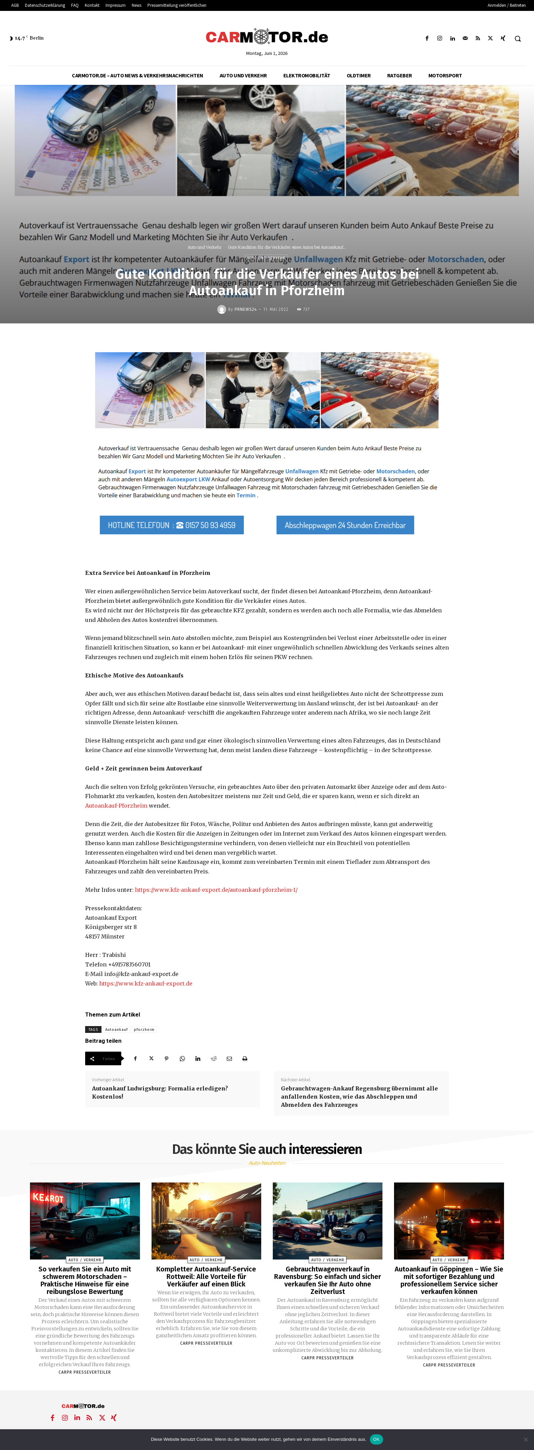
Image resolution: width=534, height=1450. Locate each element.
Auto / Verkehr (84, 1260)
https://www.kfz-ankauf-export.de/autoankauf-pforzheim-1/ (216, 889)
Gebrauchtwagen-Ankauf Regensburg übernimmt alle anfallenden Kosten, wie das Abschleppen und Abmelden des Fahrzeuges (359, 1096)
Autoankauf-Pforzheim (116, 805)
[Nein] (525, 1439)
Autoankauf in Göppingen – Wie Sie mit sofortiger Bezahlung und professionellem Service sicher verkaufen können (449, 1280)
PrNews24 (246, 309)
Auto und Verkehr (205, 247)
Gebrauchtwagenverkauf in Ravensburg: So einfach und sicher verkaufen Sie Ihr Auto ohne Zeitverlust (327, 1280)
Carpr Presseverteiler (85, 1372)
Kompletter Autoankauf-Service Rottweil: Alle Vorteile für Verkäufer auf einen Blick (206, 1276)
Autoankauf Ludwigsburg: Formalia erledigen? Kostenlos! (160, 1092)
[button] (517, 38)
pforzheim (144, 1029)
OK (376, 1439)
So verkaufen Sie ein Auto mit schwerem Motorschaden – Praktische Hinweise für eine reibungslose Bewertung (84, 1280)
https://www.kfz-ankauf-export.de (145, 983)
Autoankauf (116, 1029)
